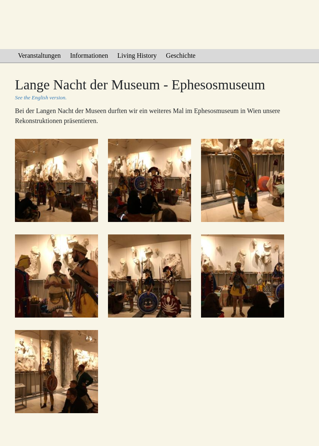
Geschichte (181, 55)
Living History (137, 55)
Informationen (89, 55)
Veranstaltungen (39, 55)
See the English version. (40, 97)
